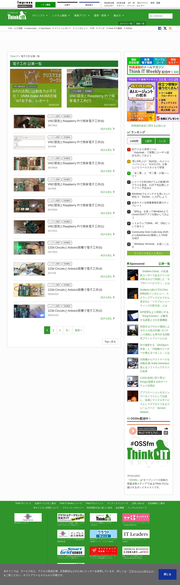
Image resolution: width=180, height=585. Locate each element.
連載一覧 (140, 23)
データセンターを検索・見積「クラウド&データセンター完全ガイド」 (71, 519)
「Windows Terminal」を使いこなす (150, 246)
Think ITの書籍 (115, 28)
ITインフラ (39, 15)
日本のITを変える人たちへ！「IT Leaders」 (136, 536)
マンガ (101, 28)
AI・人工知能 (16, 28)
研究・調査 (155, 3)
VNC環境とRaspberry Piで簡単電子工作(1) (76, 226)
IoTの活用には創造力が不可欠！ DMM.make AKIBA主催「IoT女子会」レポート (35, 96)
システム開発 (59, 15)
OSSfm (129, 28)
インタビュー (81, 28)
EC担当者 (121, 3)
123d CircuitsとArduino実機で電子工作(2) (75, 310)
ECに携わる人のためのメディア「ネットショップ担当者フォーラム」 (103, 552)
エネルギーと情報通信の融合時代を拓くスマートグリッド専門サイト (71, 552)
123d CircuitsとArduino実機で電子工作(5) (75, 247)
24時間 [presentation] (134, 141)
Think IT (14, 56)
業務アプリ (80, 15)
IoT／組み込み (19, 86)
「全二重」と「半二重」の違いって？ (150, 175)
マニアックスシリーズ (117, 503)
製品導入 (89, 5)
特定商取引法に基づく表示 (99, 508)
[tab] (134, 141)
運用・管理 (100, 15)
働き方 (117, 15)
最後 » (78, 330)
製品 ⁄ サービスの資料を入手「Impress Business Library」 (136, 552)
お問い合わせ (138, 503)
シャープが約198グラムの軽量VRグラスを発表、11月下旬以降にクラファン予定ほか (150, 184)
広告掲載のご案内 (156, 503)
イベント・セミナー (135, 6)
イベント (32, 86)
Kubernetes (31, 28)
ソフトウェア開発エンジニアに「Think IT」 (103, 519)
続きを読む (106, 128)
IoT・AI (131, 3)
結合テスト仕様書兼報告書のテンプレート (150, 204)
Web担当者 (109, 3)
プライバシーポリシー (72, 508)
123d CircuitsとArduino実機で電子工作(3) (75, 289)
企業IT (67, 5)
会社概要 (120, 508)
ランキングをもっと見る (148, 253)
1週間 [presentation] (148, 141)
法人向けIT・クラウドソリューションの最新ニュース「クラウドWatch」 (103, 536)
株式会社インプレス (28, 518)
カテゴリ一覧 (126, 23)
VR (93, 28)
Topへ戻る (110, 341)
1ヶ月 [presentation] (162, 141)
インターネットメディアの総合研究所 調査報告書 (71, 536)
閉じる (167, 574)
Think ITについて (23, 503)
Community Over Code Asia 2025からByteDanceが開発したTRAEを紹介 (150, 235)
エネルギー (109, 6)
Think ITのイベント (94, 503)
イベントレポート (62, 28)
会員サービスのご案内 (45, 503)
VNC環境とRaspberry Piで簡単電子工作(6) (76, 120)
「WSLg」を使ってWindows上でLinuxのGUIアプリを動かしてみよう (150, 214)
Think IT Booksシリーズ (70, 503)
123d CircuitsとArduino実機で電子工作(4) (75, 268)
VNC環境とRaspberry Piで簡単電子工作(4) (76, 163)
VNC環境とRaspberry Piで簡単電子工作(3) (76, 184)
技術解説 (88, 91)
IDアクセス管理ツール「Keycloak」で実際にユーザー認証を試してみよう (150, 152)
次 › (68, 330)
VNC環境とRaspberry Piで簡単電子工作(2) (76, 205)
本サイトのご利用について (46, 508)
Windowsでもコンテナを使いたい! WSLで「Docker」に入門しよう (151, 195)
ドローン (120, 6)
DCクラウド (142, 3)
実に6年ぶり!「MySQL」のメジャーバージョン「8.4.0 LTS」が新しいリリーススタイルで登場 (150, 164)
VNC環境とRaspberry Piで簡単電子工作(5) (76, 142)
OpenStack (45, 28)
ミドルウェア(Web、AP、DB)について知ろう (151, 225)
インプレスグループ (137, 508)
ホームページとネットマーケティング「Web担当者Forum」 (136, 519)
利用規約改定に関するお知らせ (148, 125)
